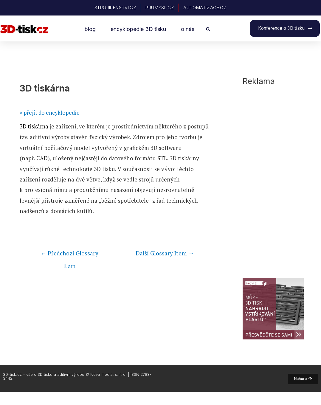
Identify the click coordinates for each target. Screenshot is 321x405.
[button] (208, 29)
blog (90, 29)
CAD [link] (42, 158)
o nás (187, 29)
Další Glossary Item (163, 253)
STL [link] (162, 158)
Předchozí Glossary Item (70, 255)
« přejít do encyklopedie (51, 113)
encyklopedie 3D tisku (138, 29)
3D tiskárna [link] (34, 127)
